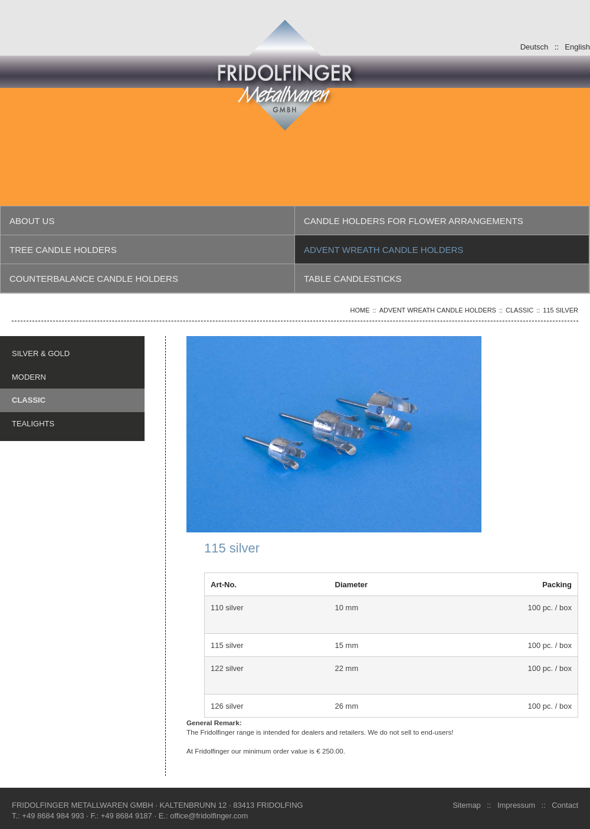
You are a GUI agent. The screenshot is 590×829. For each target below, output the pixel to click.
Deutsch (534, 46)
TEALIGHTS (33, 423)
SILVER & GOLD (41, 353)
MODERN (29, 376)
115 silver (560, 309)
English (577, 46)
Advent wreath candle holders (437, 309)
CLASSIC (519, 309)
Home (360, 309)
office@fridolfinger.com (209, 815)
